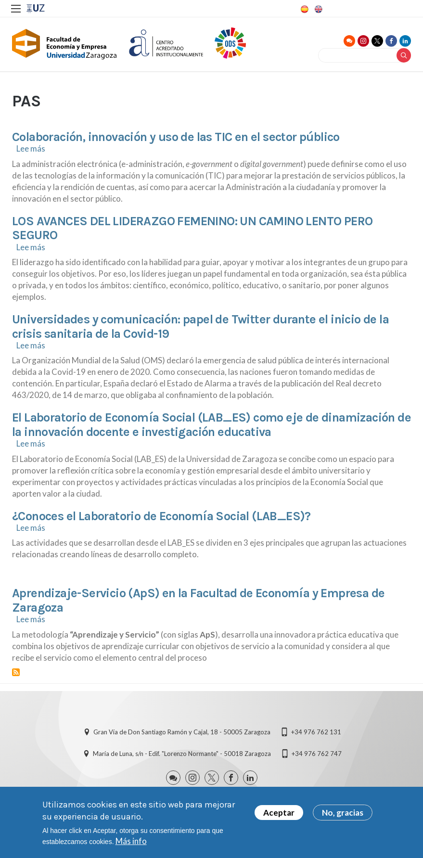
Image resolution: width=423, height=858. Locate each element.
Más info (131, 841)
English (317, 9)
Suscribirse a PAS (16, 673)
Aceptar (279, 812)
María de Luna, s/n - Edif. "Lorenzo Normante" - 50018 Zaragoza (182, 754)
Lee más (30, 150)
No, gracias (342, 812)
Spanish (303, 9)
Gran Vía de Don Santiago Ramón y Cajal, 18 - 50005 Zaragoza (181, 733)
